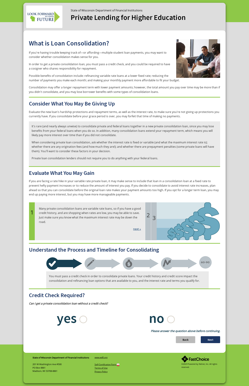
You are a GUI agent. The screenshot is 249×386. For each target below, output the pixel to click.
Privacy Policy (101, 371)
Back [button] (185, 339)
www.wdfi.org (101, 357)
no (162, 318)
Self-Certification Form (107, 364)
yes (72, 318)
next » (137, 229)
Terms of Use (101, 368)
